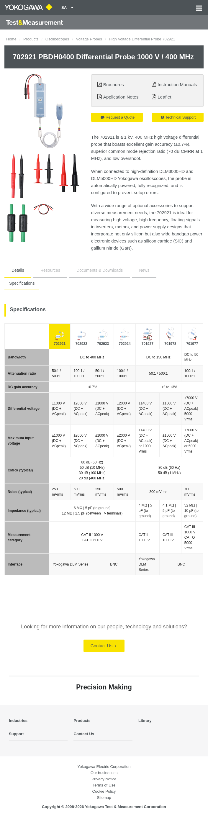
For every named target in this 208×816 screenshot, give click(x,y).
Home (11, 39)
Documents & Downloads (99, 270)
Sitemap (104, 797)
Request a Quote (118, 117)
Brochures (113, 84)
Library (145, 720)
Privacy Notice (103, 779)
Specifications (22, 283)
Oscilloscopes (57, 39)
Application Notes (121, 96)
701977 (192, 344)
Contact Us (103, 645)
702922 (81, 344)
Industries (18, 720)
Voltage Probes (89, 39)
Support (16, 734)
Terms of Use (104, 785)
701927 (147, 344)
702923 (103, 344)
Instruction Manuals (177, 84)
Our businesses (104, 773)
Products (30, 39)
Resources (50, 270)
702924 (125, 344)
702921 (59, 344)
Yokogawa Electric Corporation (104, 766)
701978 (170, 344)
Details (18, 270)
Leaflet (164, 96)
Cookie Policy (104, 791)
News (144, 270)
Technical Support (178, 117)
